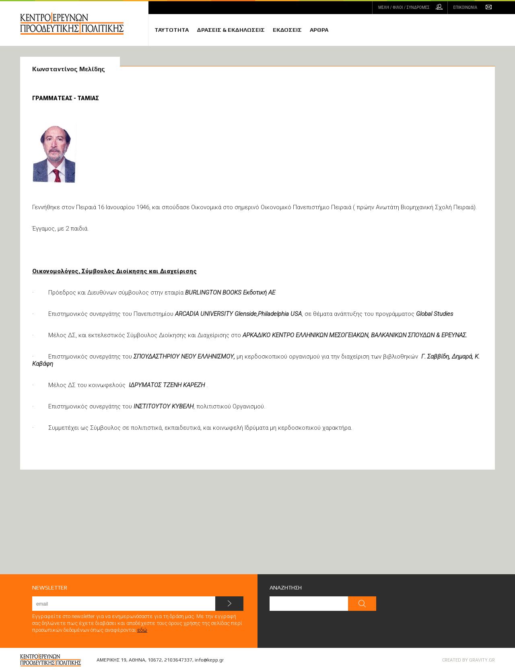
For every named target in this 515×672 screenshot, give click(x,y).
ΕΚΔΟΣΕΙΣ (287, 30)
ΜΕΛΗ (403, 7)
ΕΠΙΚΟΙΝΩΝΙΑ (465, 7)
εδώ (142, 630)
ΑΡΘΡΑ (319, 30)
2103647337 (178, 660)
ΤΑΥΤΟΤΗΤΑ (171, 30)
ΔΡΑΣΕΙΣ (231, 30)
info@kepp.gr (209, 660)
